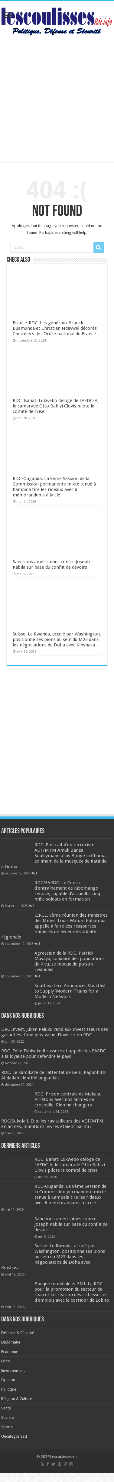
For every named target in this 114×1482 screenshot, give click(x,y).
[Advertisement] (57, 99)
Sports (7, 1427)
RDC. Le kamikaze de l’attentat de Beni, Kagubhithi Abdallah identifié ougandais (53, 1075)
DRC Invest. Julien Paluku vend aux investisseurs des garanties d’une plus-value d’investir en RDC (54, 1032)
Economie (9, 1351)
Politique (8, 1389)
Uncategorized (14, 1436)
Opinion (8, 1380)
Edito (5, 1361)
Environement (13, 1370)
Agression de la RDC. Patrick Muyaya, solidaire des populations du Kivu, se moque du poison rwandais (69, 961)
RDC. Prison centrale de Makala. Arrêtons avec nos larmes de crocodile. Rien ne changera (67, 1099)
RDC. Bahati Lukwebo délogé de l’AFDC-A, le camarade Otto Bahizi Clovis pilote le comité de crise (56, 406)
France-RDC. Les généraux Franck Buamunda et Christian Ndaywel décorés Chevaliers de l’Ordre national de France (55, 328)
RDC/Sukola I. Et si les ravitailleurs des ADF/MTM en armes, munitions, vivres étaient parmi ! (52, 1123)
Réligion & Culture (16, 1398)
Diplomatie (10, 1342)
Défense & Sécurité (17, 1332)
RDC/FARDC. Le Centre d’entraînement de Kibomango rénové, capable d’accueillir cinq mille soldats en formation (67, 891)
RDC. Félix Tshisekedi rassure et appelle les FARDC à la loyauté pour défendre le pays (53, 1053)
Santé (6, 1408)
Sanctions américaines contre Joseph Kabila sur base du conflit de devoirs (51, 564)
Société (7, 1417)
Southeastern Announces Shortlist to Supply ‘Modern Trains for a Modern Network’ (70, 991)
